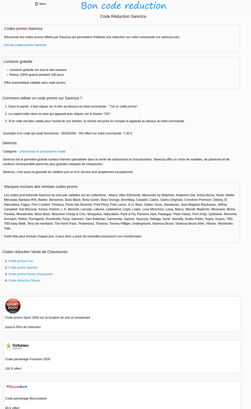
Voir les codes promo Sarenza (25, 45)
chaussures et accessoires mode (42, 151)
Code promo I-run (20, 261)
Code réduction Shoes (24, 280)
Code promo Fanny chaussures (30, 274)
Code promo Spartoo (23, 267)
